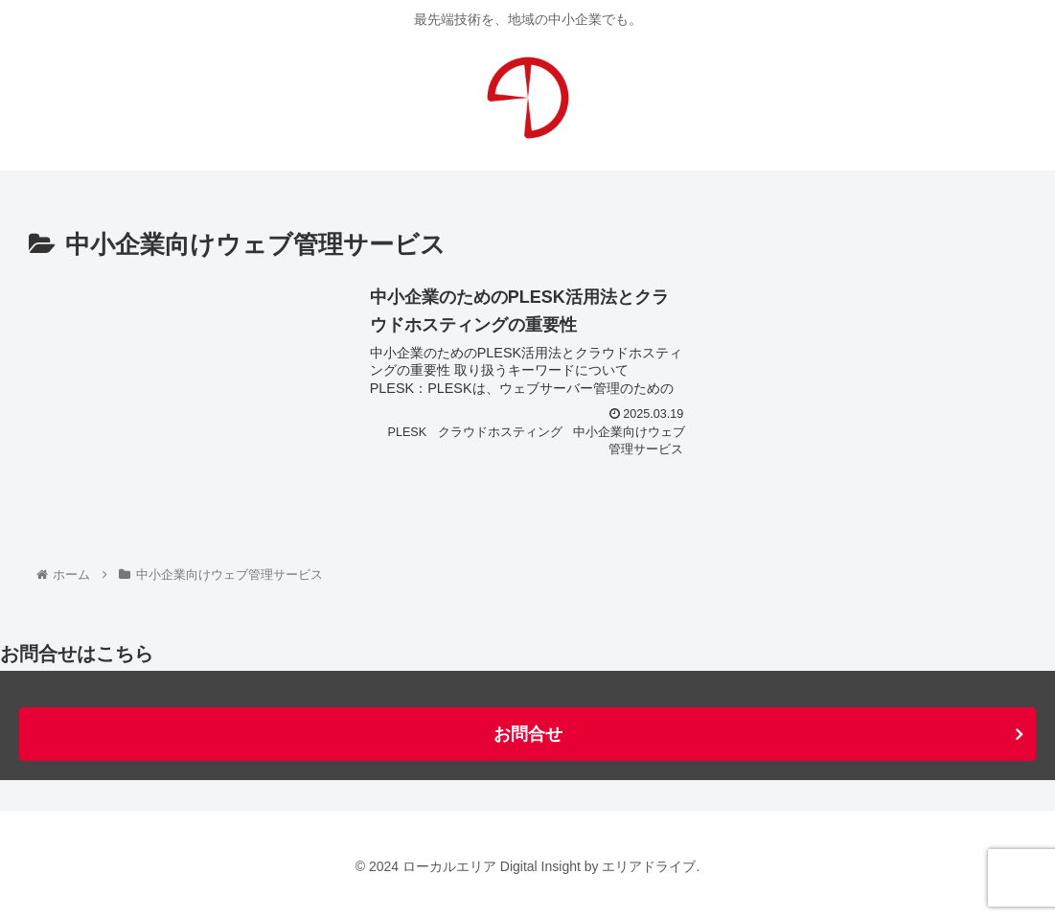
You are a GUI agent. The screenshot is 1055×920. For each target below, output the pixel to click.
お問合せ (527, 734)
